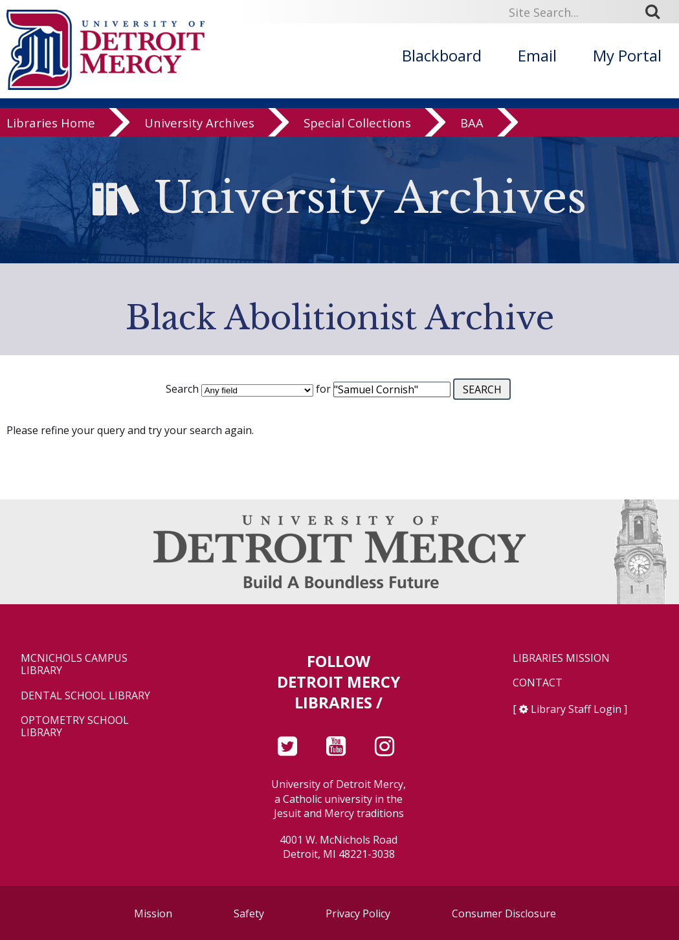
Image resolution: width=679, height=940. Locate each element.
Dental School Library (85, 696)
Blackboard (442, 55)
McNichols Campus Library (74, 664)
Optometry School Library (75, 726)
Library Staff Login (576, 709)
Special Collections (357, 126)
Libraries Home (50, 126)
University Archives (199, 126)
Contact (537, 683)
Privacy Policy (358, 913)
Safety (249, 913)
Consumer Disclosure (504, 913)
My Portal (627, 55)
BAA (472, 126)
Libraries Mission (561, 658)
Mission (153, 913)
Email (537, 55)
